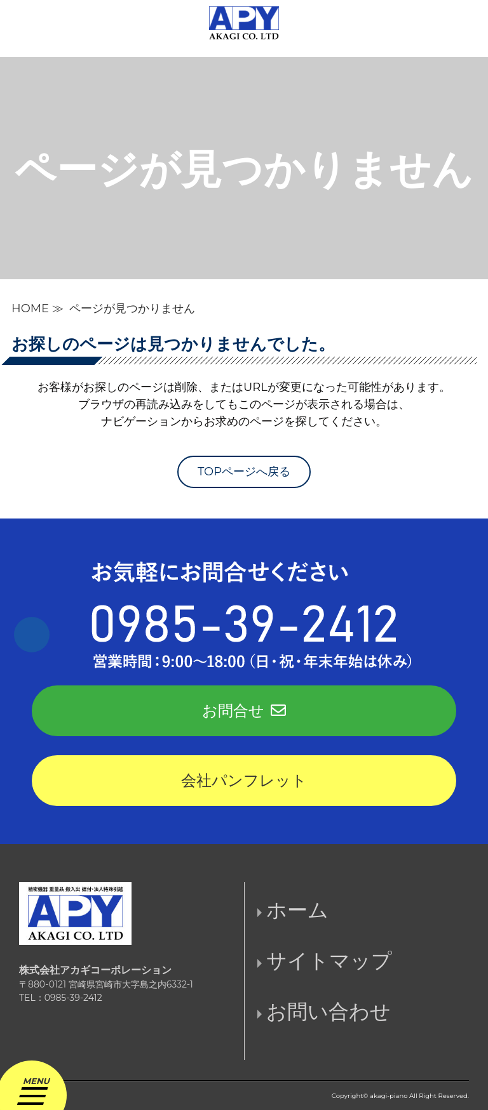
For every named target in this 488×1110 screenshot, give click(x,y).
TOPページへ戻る (244, 472)
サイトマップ (329, 960)
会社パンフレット (244, 780)
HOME (30, 308)
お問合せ (244, 710)
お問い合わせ (328, 1011)
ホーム (297, 909)
